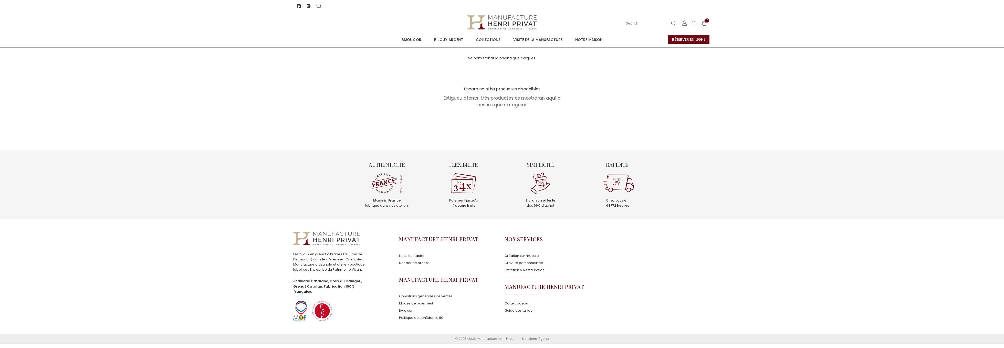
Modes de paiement (416, 303)
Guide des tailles (518, 310)
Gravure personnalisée (524, 262)
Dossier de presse (414, 262)
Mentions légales (535, 338)
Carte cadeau (516, 303)
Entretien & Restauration (525, 270)
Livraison (406, 310)
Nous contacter (412, 255)
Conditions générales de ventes (426, 296)
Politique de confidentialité (421, 317)
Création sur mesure (522, 255)
